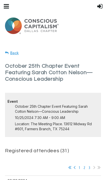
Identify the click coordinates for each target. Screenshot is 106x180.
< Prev (74, 167)
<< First (69, 167)
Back (14, 53)
